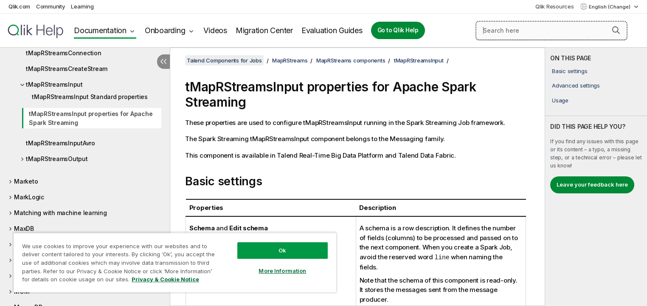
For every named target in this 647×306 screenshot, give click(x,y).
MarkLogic (29, 197)
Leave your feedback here (592, 184)
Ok (282, 250)
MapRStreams (289, 60)
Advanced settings (576, 85)
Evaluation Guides (332, 30)
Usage (560, 100)
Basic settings (570, 71)
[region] (175, 262)
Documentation (100, 30)
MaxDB (24, 228)
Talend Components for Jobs (224, 60)
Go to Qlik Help (398, 30)
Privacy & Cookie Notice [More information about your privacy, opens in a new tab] (165, 279)
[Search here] (551, 31)
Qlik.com (19, 6)
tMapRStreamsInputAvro (60, 143)
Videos (215, 30)
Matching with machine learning (60, 212)
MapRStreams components (350, 60)
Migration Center (264, 30)
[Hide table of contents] (163, 61)
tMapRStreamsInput (54, 84)
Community (50, 6)
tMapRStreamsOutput (57, 158)
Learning (82, 6)
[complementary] (596, 177)
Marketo (26, 181)
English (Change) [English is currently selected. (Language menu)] (610, 7)
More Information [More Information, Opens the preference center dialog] (282, 270)
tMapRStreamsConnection (63, 53)
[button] (616, 30)
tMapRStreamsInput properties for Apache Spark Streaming (90, 118)
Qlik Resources (554, 6)
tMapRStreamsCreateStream (66, 68)
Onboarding (165, 30)
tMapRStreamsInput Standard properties (90, 96)
